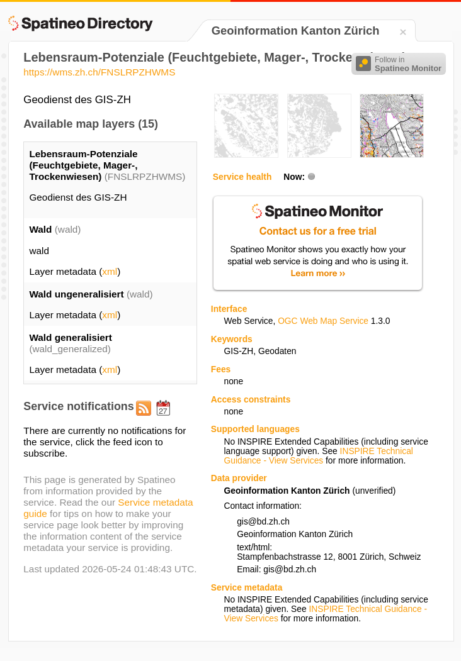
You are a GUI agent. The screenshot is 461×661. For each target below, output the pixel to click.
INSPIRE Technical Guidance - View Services (318, 456)
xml (109, 271)
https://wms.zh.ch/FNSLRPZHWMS (99, 72)
